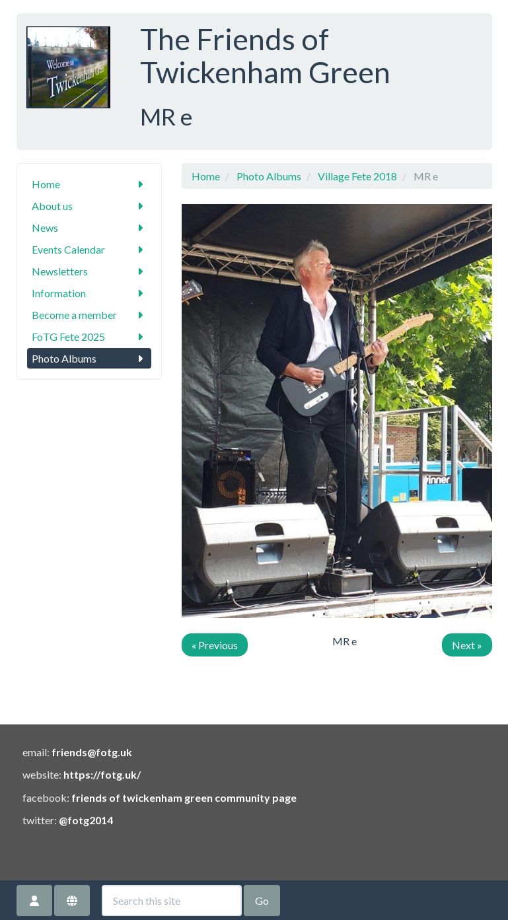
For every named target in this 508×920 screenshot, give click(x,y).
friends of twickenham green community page (184, 797)
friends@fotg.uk (92, 752)
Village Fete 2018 (357, 176)
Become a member (89, 314)
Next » (467, 645)
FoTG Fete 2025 (89, 336)
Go (262, 900)
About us (89, 205)
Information (89, 293)
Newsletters (89, 271)
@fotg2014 (86, 820)
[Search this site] (172, 900)
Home (89, 184)
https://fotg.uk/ (102, 774)
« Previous (215, 645)
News (89, 227)
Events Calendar (89, 249)
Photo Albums (89, 358)
